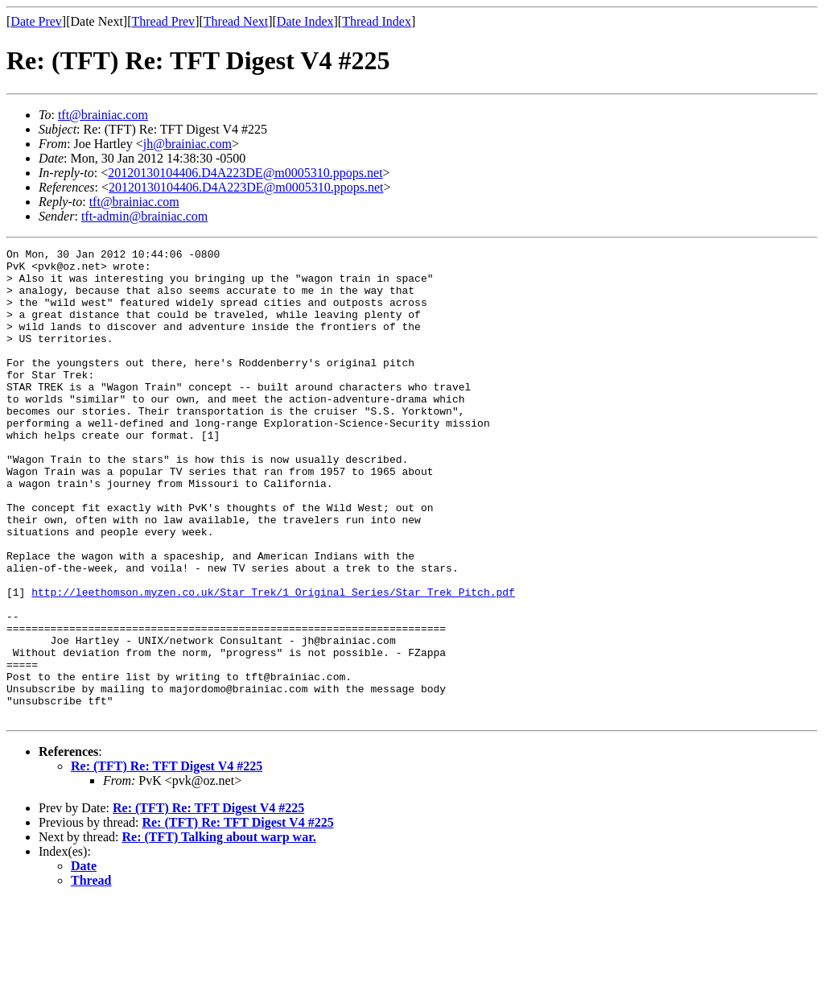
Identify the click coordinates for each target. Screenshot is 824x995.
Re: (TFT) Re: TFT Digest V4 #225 (166, 860)
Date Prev (36, 21)
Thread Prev (163, 21)
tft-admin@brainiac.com (144, 216)
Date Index (305, 21)
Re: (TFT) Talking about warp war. (219, 931)
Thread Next (236, 21)
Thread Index (376, 21)
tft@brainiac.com (103, 115)
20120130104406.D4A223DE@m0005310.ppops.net (245, 173)
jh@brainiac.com (187, 144)
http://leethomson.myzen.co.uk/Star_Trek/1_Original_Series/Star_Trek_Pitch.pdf (273, 661)
